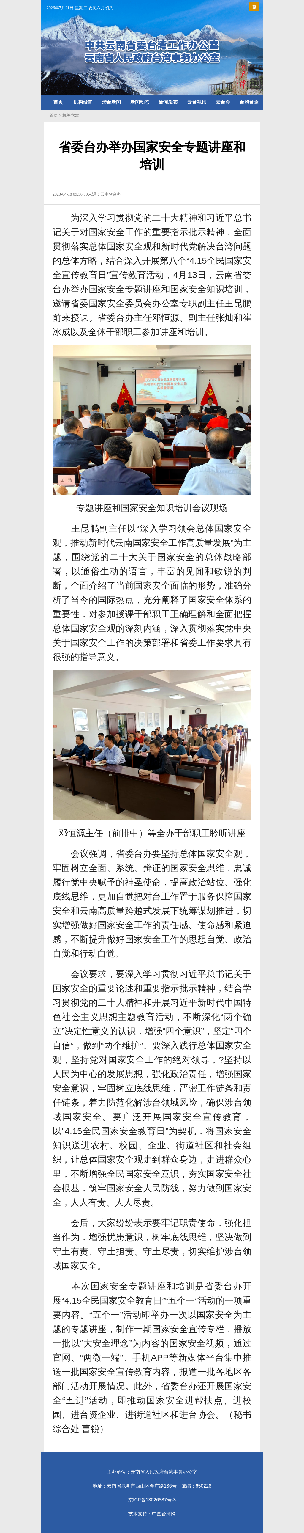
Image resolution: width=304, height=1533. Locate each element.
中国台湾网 (164, 1513)
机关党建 (70, 115)
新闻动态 (139, 102)
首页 (58, 102)
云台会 (223, 102)
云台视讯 (196, 102)
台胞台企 (249, 102)
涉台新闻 (111, 102)
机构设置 (82, 102)
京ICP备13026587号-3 (152, 1499)
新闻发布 (168, 102)
